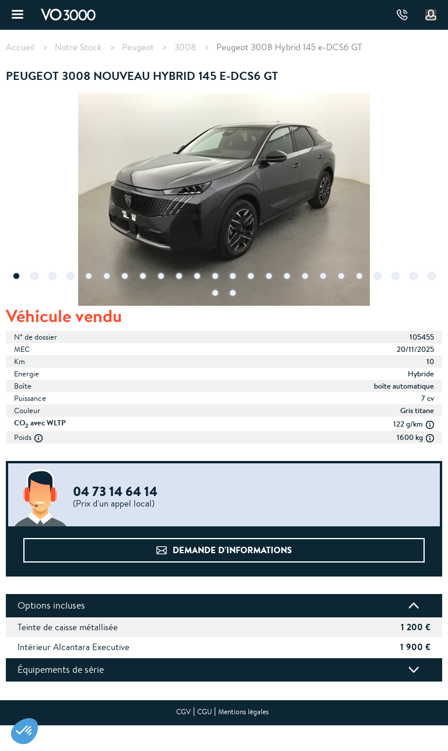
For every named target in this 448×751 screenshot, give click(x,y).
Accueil (20, 47)
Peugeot (138, 47)
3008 (185, 47)
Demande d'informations (232, 550)
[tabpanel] (224, 200)
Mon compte (431, 15)
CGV (183, 711)
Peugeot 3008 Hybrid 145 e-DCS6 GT (289, 47)
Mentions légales (243, 711)
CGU (204, 711)
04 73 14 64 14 (402, 14)
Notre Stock (78, 47)
